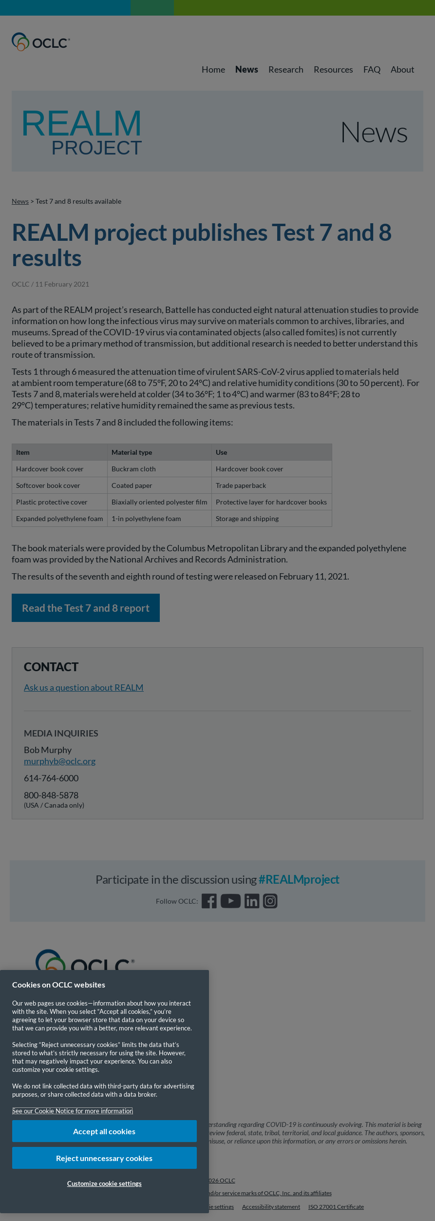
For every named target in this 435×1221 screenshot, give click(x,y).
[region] (104, 1091)
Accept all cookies (104, 1131)
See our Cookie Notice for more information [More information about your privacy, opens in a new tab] (72, 1111)
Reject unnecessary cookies (104, 1158)
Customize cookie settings (104, 1183)
